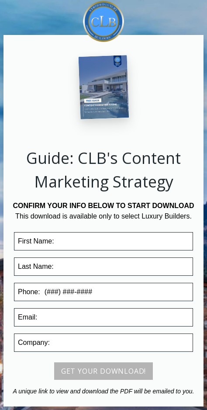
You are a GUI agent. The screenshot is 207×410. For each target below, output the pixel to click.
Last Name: (36, 266)
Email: (27, 317)
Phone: (29, 291)
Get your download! (103, 371)
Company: (34, 342)
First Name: (36, 241)
